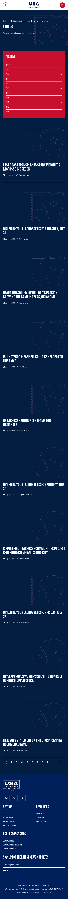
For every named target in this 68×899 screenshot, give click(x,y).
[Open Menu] (62, 5)
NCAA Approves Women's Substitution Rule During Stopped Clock (32, 679)
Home (7, 21)
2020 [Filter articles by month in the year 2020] (7, 93)
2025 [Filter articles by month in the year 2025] (7, 70)
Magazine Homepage (21, 21)
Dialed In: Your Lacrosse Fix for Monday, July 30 (34, 487)
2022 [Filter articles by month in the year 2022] (7, 84)
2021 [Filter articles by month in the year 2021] (7, 88)
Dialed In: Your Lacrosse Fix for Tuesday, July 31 (34, 231)
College (6, 814)
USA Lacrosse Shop (10, 849)
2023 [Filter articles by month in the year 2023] (7, 79)
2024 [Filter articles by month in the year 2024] (7, 74)
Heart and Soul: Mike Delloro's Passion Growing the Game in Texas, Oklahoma (30, 295)
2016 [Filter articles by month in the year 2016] (7, 112)
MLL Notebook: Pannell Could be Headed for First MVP (33, 359)
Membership (41, 822)
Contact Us (40, 818)
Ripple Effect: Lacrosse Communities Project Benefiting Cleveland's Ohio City (34, 551)
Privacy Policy (22, 892)
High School (8, 818)
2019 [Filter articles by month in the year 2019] (7, 98)
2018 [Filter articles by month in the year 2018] (7, 102)
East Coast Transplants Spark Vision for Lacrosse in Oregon (31, 167)
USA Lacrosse (8, 841)
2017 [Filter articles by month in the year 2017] (7, 107)
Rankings (40, 814)
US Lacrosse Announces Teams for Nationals (27, 423)
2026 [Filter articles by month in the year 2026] (7, 65)
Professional (8, 822)
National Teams (9, 826)
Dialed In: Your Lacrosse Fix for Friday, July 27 (32, 615)
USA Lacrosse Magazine (12, 845)
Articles (36, 21)
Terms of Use (35, 892)
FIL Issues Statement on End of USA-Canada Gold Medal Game (32, 743)
